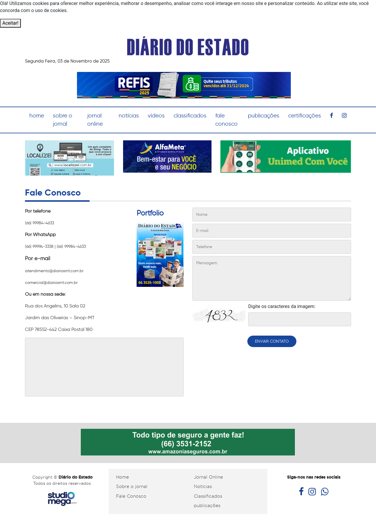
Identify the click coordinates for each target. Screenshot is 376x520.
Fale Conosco (131, 496)
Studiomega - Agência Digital (62, 499)
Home (122, 477)
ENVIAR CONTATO (272, 341)
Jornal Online (208, 477)
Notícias (203, 486)
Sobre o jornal (131, 486)
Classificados (208, 496)
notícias (129, 115)
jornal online (95, 119)
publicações (263, 115)
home (36, 115)
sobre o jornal (62, 119)
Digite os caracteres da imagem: (281, 306)
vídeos (156, 115)
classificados (190, 115)
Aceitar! (10, 23)
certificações (304, 115)
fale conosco (226, 119)
